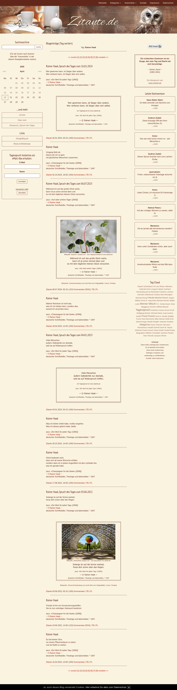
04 (34, 83)
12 (39, 88)
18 (34, 93)
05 (39, 83)
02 (22, 83)
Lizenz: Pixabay (110, 283)
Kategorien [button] (115, 3)
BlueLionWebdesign (22, 144)
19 (39, 93)
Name (22, 172)
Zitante (49, 138)
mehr (155, 108)
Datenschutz (168, 3)
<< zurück (72, 57)
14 (11, 93)
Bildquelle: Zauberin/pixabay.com (73, 283)
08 (16, 88)
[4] (86, 57)
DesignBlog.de (22, 139)
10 (28, 88)
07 (11, 88)
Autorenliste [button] (130, 3)
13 (5, 93)
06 (5, 88)
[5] (89, 57)
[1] (78, 57)
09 (22, 88)
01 (16, 83)
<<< (4, 71)
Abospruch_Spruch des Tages (22, 125)
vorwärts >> (103, 57)
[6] (91, 57)
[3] (84, 57)
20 (5, 97)
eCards (22, 115)
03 (28, 83)
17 (28, 93)
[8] (97, 57)
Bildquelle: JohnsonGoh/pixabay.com (72, 585)
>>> (39, 71)
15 (16, 93)
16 (22, 93)
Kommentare (79, 138)
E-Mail (22, 162)
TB (87, 138)
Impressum (154, 3)
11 (34, 88)
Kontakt (143, 3)
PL (91, 138)
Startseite (102, 3)
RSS (88, 289)
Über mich (22, 120)
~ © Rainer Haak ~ (54, 82)
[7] (94, 57)
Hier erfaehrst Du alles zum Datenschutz (106, 687)
